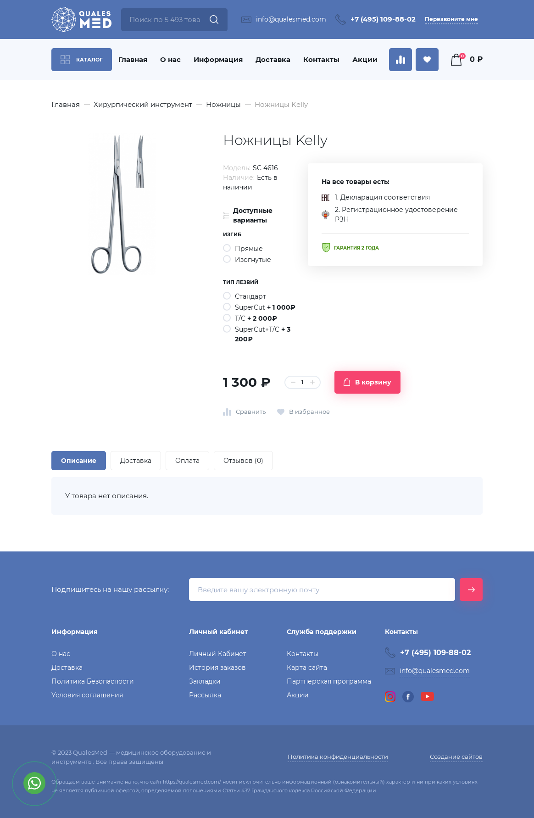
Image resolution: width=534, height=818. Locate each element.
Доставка (273, 59)
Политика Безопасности (92, 681)
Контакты (321, 59)
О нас (170, 59)
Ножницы (223, 104)
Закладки (205, 681)
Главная (132, 59)
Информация (218, 59)
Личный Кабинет (217, 654)
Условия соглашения (87, 695)
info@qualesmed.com (291, 19)
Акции (365, 59)
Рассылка (205, 695)
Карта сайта (307, 667)
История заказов (217, 667)
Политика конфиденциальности (338, 756)
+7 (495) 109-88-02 (383, 19)
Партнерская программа (329, 681)
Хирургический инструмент (143, 104)
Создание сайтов (456, 756)
